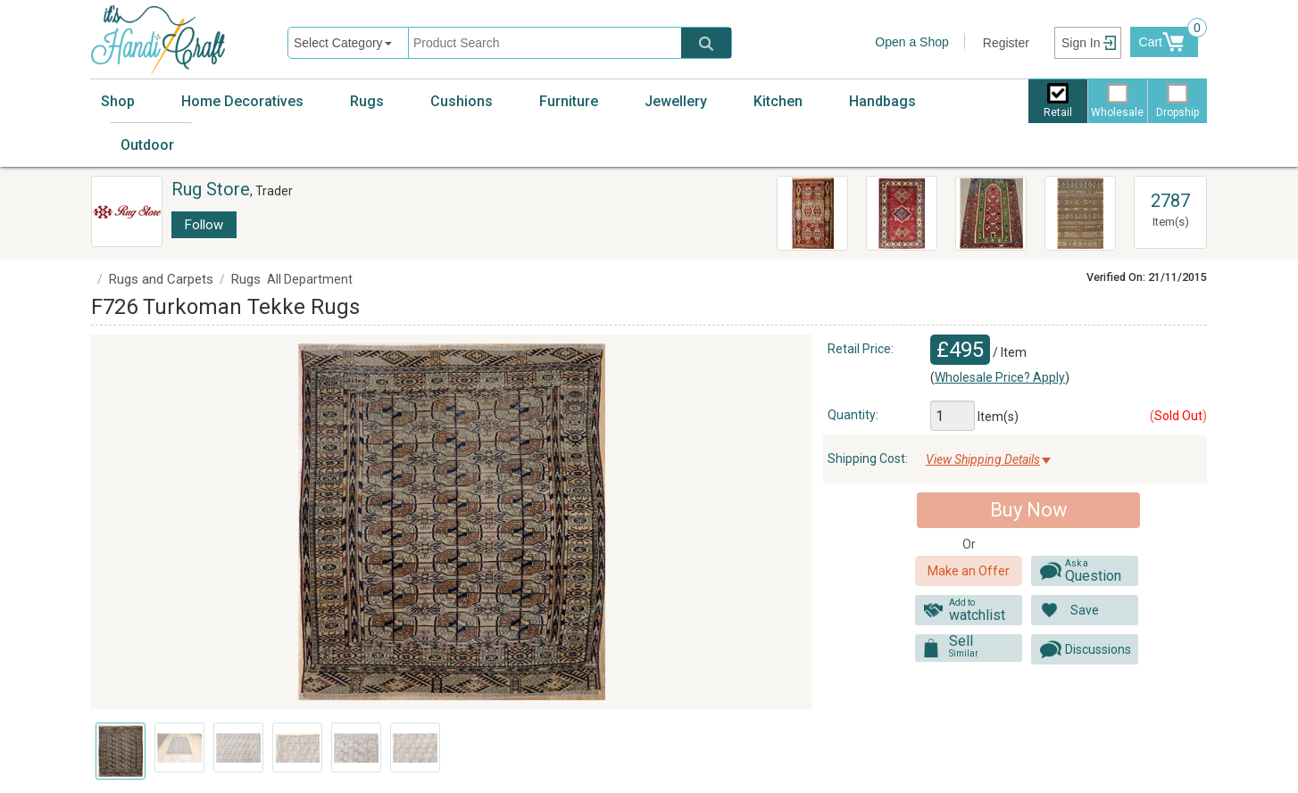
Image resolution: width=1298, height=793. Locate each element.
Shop (118, 101)
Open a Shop (912, 42)
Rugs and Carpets (161, 279)
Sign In (1081, 43)
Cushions (461, 101)
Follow (204, 225)
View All (1170, 185)
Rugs (367, 101)
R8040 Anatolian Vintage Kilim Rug (804, 210)
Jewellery (676, 101)
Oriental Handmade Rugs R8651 (900, 202)
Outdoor (147, 144)
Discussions (1098, 649)
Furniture (568, 101)
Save (1084, 610)
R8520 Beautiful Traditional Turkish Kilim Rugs (990, 214)
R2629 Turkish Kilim (1079, 193)
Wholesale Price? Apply (1000, 377)
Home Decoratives (242, 101)
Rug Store (210, 189)
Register (1006, 43)
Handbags (882, 101)
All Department (310, 279)
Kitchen (778, 101)
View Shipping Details (983, 459)
